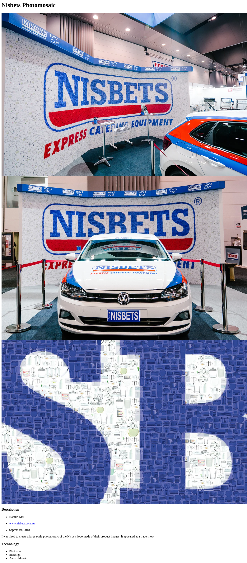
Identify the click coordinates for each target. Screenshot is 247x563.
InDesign (15, 554)
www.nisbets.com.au (22, 523)
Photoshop (15, 551)
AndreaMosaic (18, 558)
